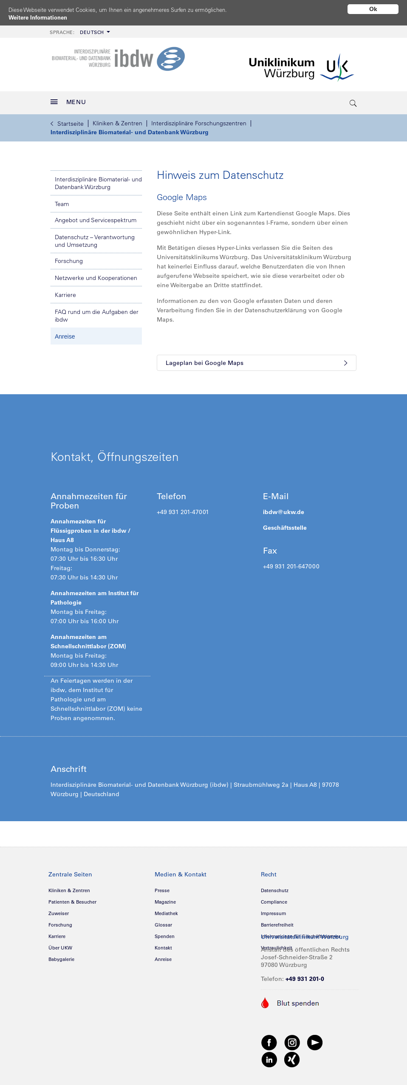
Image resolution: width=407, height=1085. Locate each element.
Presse (162, 887)
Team (62, 201)
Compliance (274, 899)
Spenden (165, 933)
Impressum (273, 910)
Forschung (69, 258)
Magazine (165, 899)
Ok (373, 9)
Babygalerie (61, 956)
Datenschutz (274, 887)
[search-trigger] (353, 99)
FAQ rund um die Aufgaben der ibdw (96, 312)
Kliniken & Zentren (117, 120)
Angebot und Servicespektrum (95, 217)
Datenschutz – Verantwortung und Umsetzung (95, 238)
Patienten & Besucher (72, 899)
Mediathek (166, 910)
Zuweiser (58, 910)
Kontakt (163, 945)
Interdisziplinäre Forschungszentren (198, 120)
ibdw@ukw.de (283, 509)
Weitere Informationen (40, 17)
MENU (68, 99)
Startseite (67, 120)
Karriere (65, 292)
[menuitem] (79, 29)
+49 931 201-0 (304, 976)
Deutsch (77, 29)
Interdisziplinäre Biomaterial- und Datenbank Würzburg (130, 129)
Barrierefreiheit (277, 922)
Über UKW (60, 945)
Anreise (65, 333)
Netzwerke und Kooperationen (96, 275)
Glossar (163, 922)
